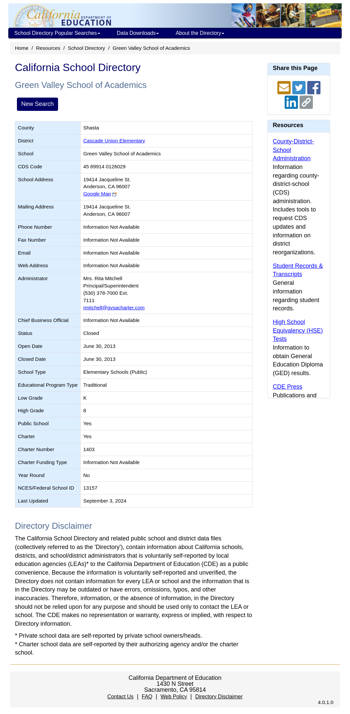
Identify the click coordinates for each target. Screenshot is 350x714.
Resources (48, 48)
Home (22, 48)
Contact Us (120, 696)
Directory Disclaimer (219, 696)
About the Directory (199, 33)
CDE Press (287, 386)
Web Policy (174, 696)
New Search (37, 104)
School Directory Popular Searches (57, 33)
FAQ (147, 696)
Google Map (97, 194)
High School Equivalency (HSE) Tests (298, 330)
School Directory (86, 48)
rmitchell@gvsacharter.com (114, 307)
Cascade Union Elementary (114, 140)
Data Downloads (138, 33)
